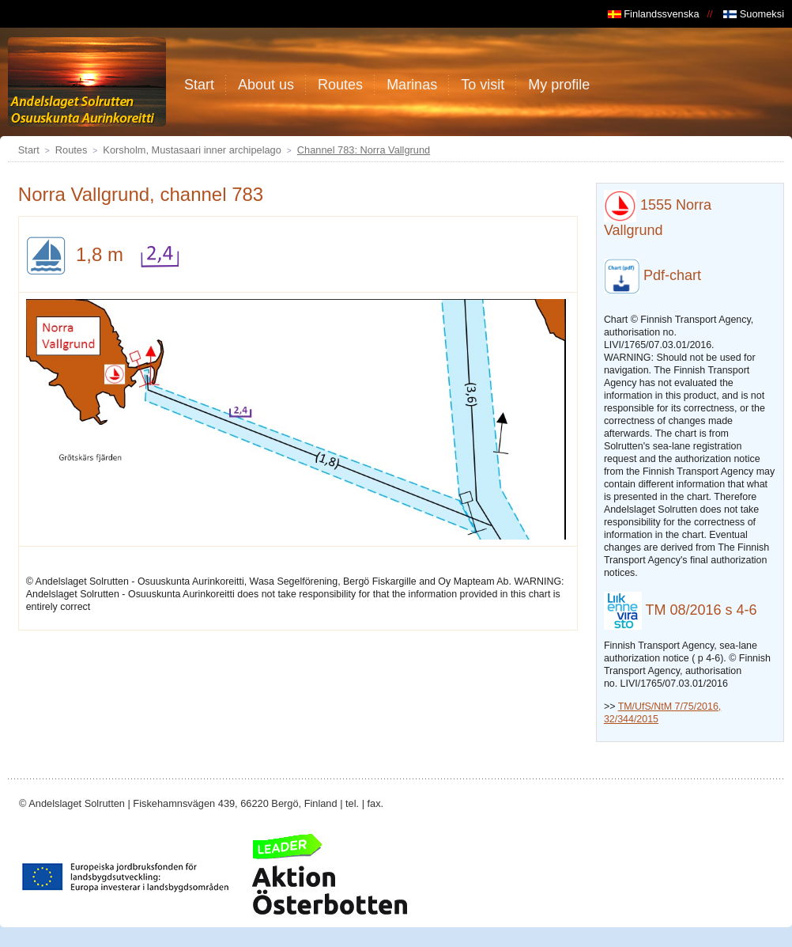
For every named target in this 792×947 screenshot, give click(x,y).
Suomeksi (753, 14)
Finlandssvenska (654, 14)
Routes (71, 150)
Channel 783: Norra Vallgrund (363, 150)
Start (29, 150)
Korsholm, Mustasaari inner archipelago (192, 150)
